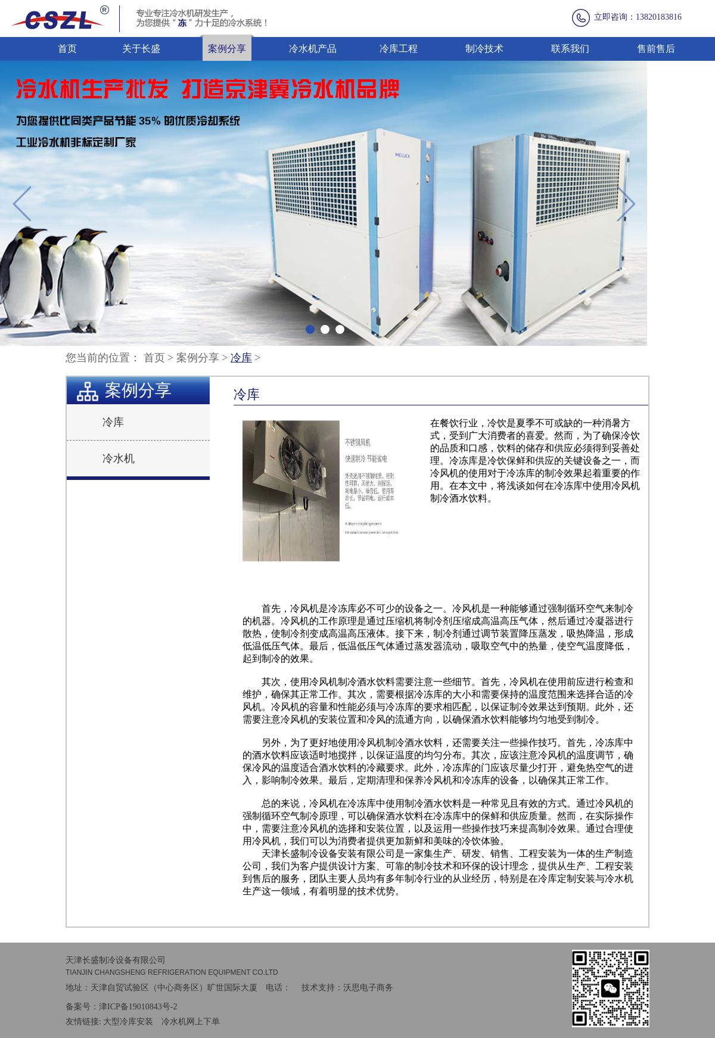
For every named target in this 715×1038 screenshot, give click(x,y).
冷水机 (118, 458)
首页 (67, 49)
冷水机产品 (313, 49)
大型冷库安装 (128, 1021)
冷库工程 (399, 49)
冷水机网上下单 (190, 1021)
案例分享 (227, 49)
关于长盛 (141, 49)
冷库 (241, 358)
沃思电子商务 (368, 987)
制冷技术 (484, 49)
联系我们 (570, 49)
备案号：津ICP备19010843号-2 (121, 1006)
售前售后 (656, 49)
